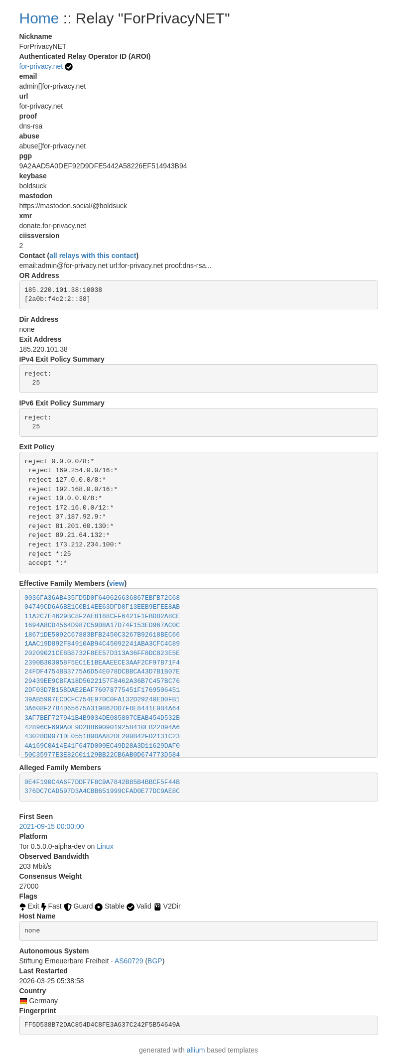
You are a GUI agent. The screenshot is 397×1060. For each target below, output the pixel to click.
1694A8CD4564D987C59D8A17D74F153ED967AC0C (102, 625)
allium (196, 1050)
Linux (105, 846)
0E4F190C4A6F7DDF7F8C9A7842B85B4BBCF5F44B (102, 782)
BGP (154, 961)
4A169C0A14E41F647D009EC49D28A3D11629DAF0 (102, 746)
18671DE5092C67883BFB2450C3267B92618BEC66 (102, 635)
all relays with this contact (92, 256)
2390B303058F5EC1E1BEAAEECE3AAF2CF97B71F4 (102, 662)
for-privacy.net (41, 66)
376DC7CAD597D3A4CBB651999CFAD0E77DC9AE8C (102, 791)
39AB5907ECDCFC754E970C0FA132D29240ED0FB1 (102, 699)
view (116, 583)
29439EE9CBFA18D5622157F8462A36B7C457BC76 (102, 681)
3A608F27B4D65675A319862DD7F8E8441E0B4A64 (102, 708)
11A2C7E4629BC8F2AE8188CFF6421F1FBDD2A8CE (102, 616)
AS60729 (129, 961)
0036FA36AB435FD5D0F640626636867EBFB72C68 (102, 598)
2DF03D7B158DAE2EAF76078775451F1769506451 (102, 690)
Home (39, 18)
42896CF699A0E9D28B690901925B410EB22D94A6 (102, 727)
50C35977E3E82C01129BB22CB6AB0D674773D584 (102, 755)
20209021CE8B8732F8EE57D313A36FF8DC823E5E (102, 653)
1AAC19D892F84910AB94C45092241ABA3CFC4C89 (102, 644)
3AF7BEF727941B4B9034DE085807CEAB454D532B (102, 718)
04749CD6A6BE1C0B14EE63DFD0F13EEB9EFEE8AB (102, 607)
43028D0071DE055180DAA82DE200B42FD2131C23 (102, 736)
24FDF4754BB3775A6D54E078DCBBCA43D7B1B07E (102, 671)
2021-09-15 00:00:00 (51, 826)
